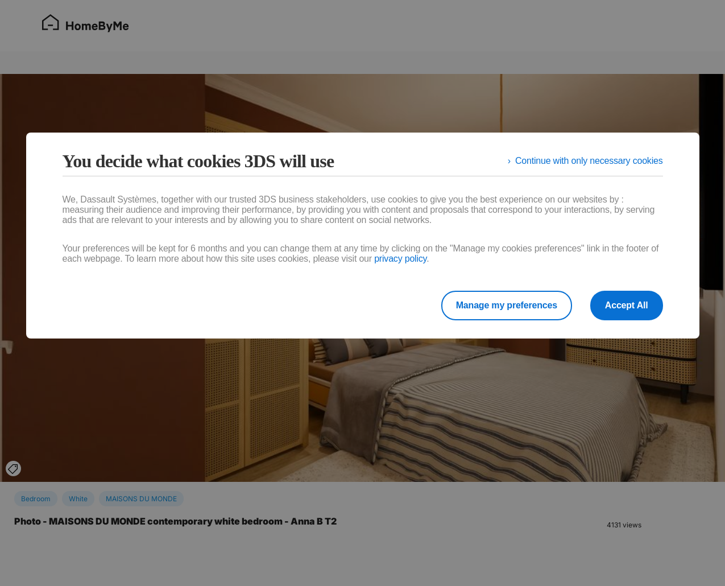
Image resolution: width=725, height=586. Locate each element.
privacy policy (400, 258)
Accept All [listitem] (626, 305)
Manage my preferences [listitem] (506, 305)
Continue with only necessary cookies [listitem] (589, 161)
